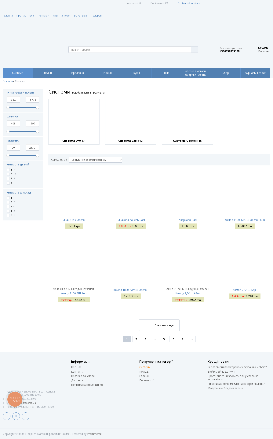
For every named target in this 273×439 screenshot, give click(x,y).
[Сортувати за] (95, 160)
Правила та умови (83, 376)
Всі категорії (81, 15)
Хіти (55, 15)
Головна (8, 15)
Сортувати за (59, 159)
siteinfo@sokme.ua (25, 402)
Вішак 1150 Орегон (74, 220)
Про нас (21, 15)
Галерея (97, 15)
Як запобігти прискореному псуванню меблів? (237, 367)
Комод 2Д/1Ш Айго (187, 293)
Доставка (77, 380)
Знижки (65, 15)
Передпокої (146, 380)
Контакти (44, 15)
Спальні (144, 376)
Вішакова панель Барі (131, 220)
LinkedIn (16, 416)
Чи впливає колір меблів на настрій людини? (236, 384)
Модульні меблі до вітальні (225, 388)
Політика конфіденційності (88, 384)
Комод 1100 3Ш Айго (74, 293)
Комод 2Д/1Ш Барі (245, 290)
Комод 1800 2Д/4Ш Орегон (130, 290)
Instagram (25, 416)
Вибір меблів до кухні (221, 371)
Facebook (6, 416)
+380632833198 (229, 51)
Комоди (144, 371)
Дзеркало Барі (188, 220)
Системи (144, 367)
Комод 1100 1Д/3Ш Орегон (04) (244, 220)
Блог (32, 15)
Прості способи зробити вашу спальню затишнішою (233, 377)
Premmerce (94, 434)
